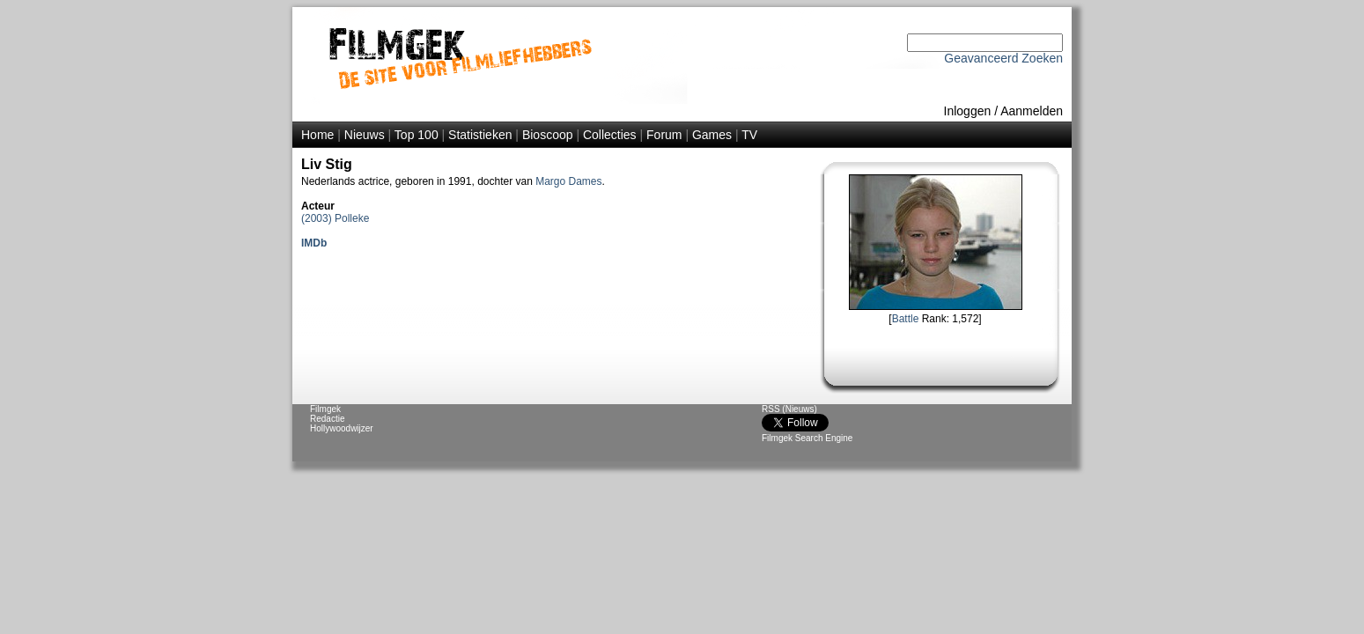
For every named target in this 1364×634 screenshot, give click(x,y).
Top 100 (416, 135)
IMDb (314, 243)
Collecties (610, 135)
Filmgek (325, 409)
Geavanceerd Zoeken (1003, 58)
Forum (664, 135)
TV (749, 135)
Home (317, 135)
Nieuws (364, 135)
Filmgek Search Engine (807, 438)
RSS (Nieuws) (789, 409)
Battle (905, 319)
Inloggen (968, 111)
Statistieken (480, 135)
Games (712, 135)
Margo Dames (568, 181)
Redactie (327, 419)
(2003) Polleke (335, 218)
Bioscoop (547, 135)
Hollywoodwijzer (341, 428)
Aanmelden (1031, 111)
